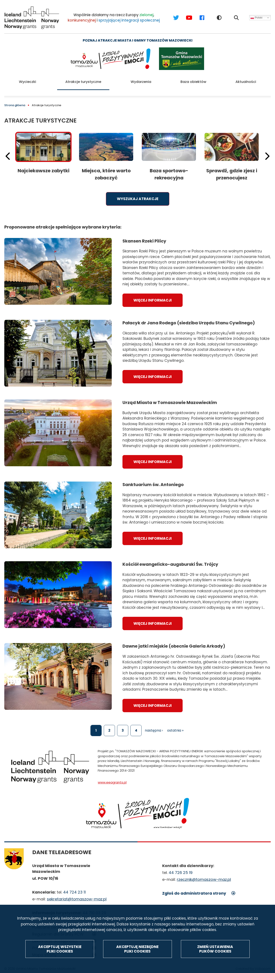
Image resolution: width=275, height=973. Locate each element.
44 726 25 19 (180, 867)
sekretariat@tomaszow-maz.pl (77, 894)
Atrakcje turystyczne (83, 79)
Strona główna (14, 100)
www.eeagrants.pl (112, 777)
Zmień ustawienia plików (215, 949)
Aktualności (245, 79)
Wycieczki (27, 79)
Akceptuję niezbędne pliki (137, 949)
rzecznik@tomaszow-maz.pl (204, 874)
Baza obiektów (193, 79)
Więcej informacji (152, 295)
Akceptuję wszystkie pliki (59, 949)
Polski (256, 17)
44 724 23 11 (74, 887)
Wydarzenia (141, 79)
